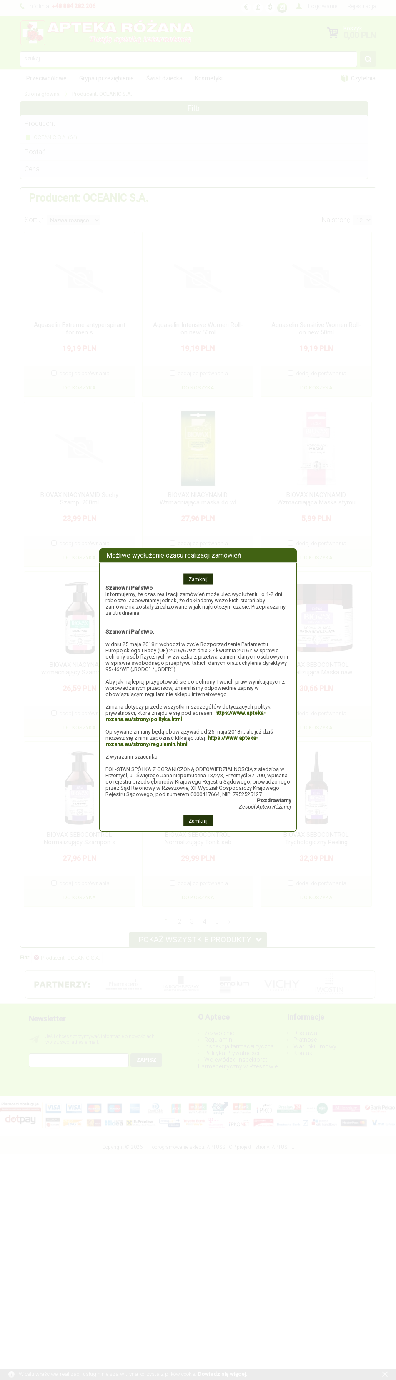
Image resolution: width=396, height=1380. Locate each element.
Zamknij (198, 579)
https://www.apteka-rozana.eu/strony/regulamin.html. (181, 740)
